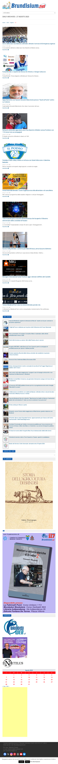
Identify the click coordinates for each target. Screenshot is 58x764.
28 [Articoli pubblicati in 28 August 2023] (6, 684)
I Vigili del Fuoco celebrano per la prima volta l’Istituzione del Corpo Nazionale (30, 327)
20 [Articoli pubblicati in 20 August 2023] (51, 679)
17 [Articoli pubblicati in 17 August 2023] (29, 679)
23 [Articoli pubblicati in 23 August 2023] (21, 682)
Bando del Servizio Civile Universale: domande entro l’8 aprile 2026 (27, 443)
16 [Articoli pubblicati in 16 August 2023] (21, 679)
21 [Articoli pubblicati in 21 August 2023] (6, 682)
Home (3, 22)
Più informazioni (35, 761)
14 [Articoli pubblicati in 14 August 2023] (6, 679)
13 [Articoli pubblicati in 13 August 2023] (51, 677)
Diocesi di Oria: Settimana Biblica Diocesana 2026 (22, 359)
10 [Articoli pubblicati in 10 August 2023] (29, 677)
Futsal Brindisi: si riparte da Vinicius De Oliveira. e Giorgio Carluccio (24, 72)
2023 (8, 22)
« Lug (3, 686)
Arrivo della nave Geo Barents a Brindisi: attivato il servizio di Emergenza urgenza (28, 44)
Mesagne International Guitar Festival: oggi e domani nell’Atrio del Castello (26, 277)
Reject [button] (27, 761)
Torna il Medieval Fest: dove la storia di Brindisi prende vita (21, 305)
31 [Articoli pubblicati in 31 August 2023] (29, 684)
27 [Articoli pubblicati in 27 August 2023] (51, 682)
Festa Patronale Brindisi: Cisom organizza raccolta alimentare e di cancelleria (27, 190)
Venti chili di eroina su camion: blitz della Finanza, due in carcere (26, 340)
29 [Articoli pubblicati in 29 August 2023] (14, 684)
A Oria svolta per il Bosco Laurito (18, 405)
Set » (7, 686)
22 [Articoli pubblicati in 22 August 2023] (14, 682)
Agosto (12, 22)
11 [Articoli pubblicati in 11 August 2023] (36, 677)
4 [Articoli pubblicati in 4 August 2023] (36, 675)
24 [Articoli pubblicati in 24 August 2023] (29, 682)
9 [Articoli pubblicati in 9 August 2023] (21, 677)
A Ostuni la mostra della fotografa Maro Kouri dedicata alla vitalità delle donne (30, 430)
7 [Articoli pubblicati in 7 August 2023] (6, 677)
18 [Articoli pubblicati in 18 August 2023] (36, 679)
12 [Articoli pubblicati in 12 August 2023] (44, 677)
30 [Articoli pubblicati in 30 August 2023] (21, 684)
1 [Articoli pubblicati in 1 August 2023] (13, 675)
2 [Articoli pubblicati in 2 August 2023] (21, 675)
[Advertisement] (14, 712)
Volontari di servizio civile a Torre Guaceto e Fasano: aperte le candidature (29, 437)
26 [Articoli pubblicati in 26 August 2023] (44, 682)
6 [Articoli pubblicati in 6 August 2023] (51, 675)
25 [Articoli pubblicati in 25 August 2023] (36, 682)
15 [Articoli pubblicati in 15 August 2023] (14, 679)
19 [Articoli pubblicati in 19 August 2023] (44, 679)
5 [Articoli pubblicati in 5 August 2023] (44, 675)
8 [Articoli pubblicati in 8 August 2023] (13, 677)
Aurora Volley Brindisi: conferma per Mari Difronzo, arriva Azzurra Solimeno (26, 249)
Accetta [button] (21, 761)
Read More (5, 49)
